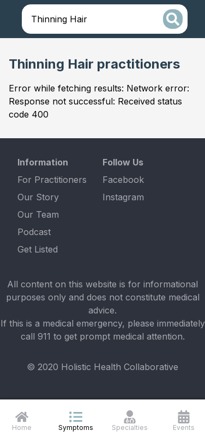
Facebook (123, 179)
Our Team (38, 214)
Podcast (34, 231)
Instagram (123, 197)
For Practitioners (52, 179)
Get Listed (37, 249)
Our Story (38, 197)
